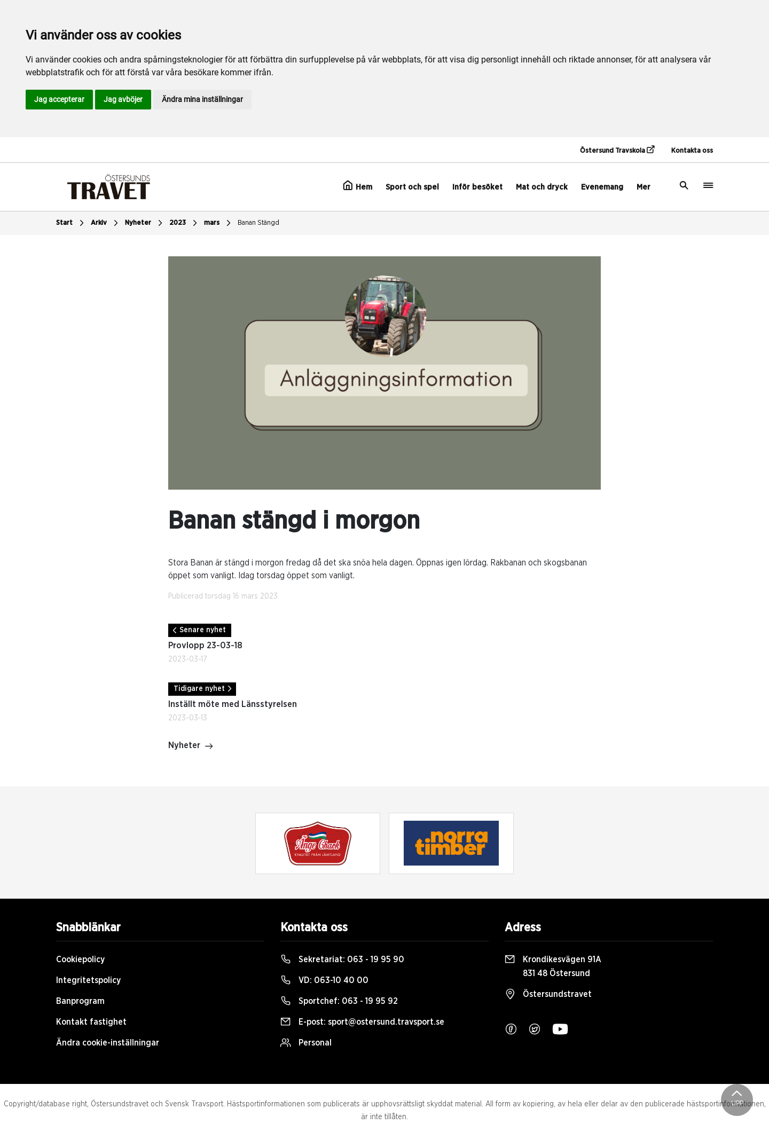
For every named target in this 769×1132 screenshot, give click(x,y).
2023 (184, 223)
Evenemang (602, 187)
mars (218, 223)
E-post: (362, 1022)
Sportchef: (339, 1001)
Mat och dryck (542, 187)
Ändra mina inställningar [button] (202, 99)
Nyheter (145, 223)
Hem (357, 185)
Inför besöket (477, 187)
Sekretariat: (342, 959)
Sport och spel (412, 187)
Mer (643, 187)
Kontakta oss (692, 150)
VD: (324, 980)
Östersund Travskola (617, 150)
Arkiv (106, 223)
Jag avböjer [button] (123, 99)
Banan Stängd (258, 222)
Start (71, 223)
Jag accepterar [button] (59, 99)
